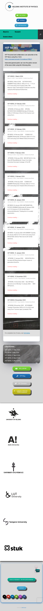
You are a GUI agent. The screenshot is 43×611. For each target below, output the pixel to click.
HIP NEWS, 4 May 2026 (12, 352)
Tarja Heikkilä (19, 78)
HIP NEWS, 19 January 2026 (16, 227)
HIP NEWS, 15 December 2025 (17, 276)
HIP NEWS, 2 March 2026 (16, 76)
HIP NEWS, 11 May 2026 (13, 350)
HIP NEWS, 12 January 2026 (16, 253)
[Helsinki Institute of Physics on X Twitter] (4, 596)
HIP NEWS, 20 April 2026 (13, 358)
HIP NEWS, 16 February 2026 (17, 129)
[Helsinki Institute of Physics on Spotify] (16, 596)
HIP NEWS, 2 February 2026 (16, 176)
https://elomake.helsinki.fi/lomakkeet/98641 (18, 59)
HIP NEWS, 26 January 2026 (16, 200)
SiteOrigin (24, 607)
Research (17, 32)
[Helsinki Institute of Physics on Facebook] (24, 596)
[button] (40, 34)
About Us (6, 32)
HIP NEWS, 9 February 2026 (16, 153)
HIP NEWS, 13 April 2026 (13, 361)
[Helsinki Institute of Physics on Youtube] (8, 596)
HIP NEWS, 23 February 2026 (17, 104)
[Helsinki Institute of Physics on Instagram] (20, 596)
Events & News (7, 37)
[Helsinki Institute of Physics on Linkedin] (12, 596)
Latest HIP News (9, 346)
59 (31, 325)
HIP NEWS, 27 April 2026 (13, 355)
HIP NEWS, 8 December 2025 (17, 300)
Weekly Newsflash (28, 78)
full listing (27, 333)
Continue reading (13, 94)
